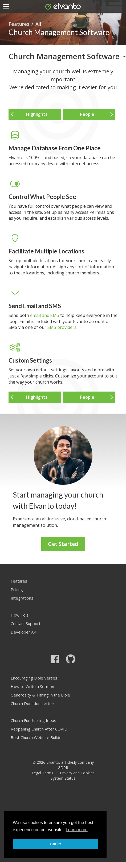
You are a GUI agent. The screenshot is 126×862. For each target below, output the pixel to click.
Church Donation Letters (33, 703)
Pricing (17, 589)
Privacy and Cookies (77, 772)
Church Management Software (64, 56)
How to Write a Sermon (32, 686)
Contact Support (25, 623)
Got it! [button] (55, 844)
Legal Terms (42, 772)
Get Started (63, 543)
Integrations (22, 598)
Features (19, 24)
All (38, 24)
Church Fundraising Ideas (33, 720)
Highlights (29, 114)
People (96, 114)
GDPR (63, 767)
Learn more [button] (77, 829)
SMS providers (61, 327)
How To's (20, 615)
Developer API (24, 632)
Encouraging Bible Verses (34, 678)
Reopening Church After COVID (39, 729)
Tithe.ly (70, 762)
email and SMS (44, 315)
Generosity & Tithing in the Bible (40, 695)
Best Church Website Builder (37, 737)
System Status (63, 778)
